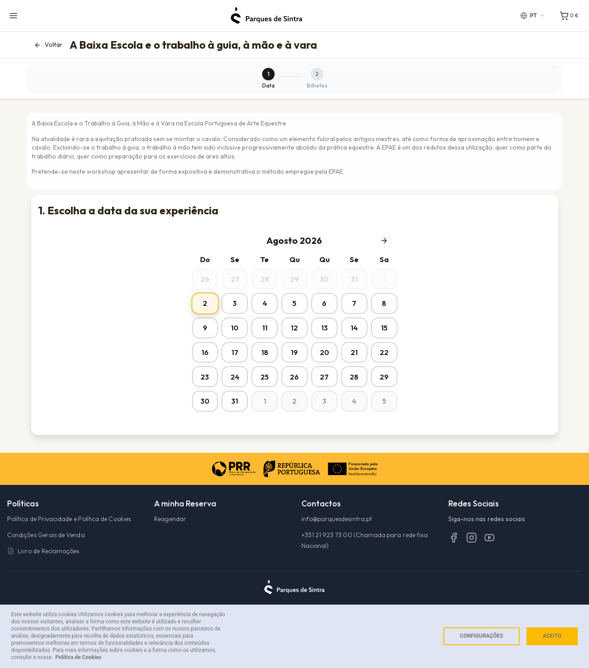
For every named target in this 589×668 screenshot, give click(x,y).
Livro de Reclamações (43, 576)
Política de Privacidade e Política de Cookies (69, 543)
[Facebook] (453, 562)
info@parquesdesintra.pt (336, 543)
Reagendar (170, 543)
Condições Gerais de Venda (46, 559)
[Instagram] (471, 562)
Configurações (481, 636)
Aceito (552, 636)
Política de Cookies (78, 657)
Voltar (48, 45)
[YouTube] (489, 562)
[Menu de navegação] (13, 15)
